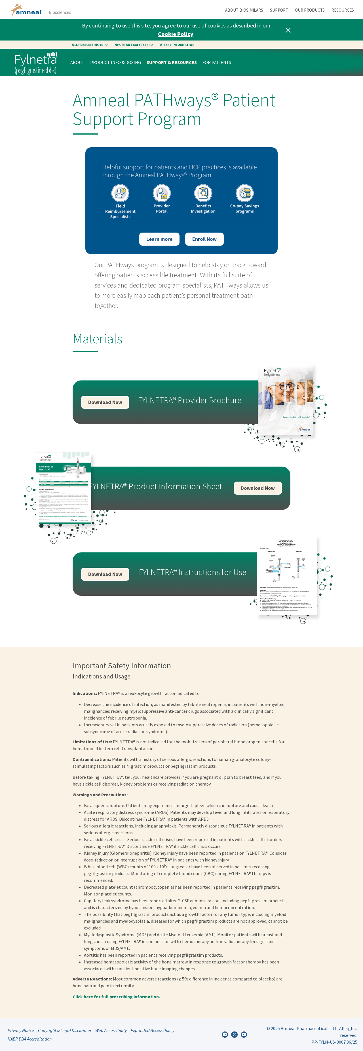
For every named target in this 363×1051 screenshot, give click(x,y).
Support (279, 10)
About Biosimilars (244, 10)
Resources (343, 10)
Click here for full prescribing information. (116, 996)
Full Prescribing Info (89, 44)
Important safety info (133, 44)
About (77, 62)
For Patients (216, 62)
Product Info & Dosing (115, 62)
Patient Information (177, 44)
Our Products (310, 10)
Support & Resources (172, 62)
